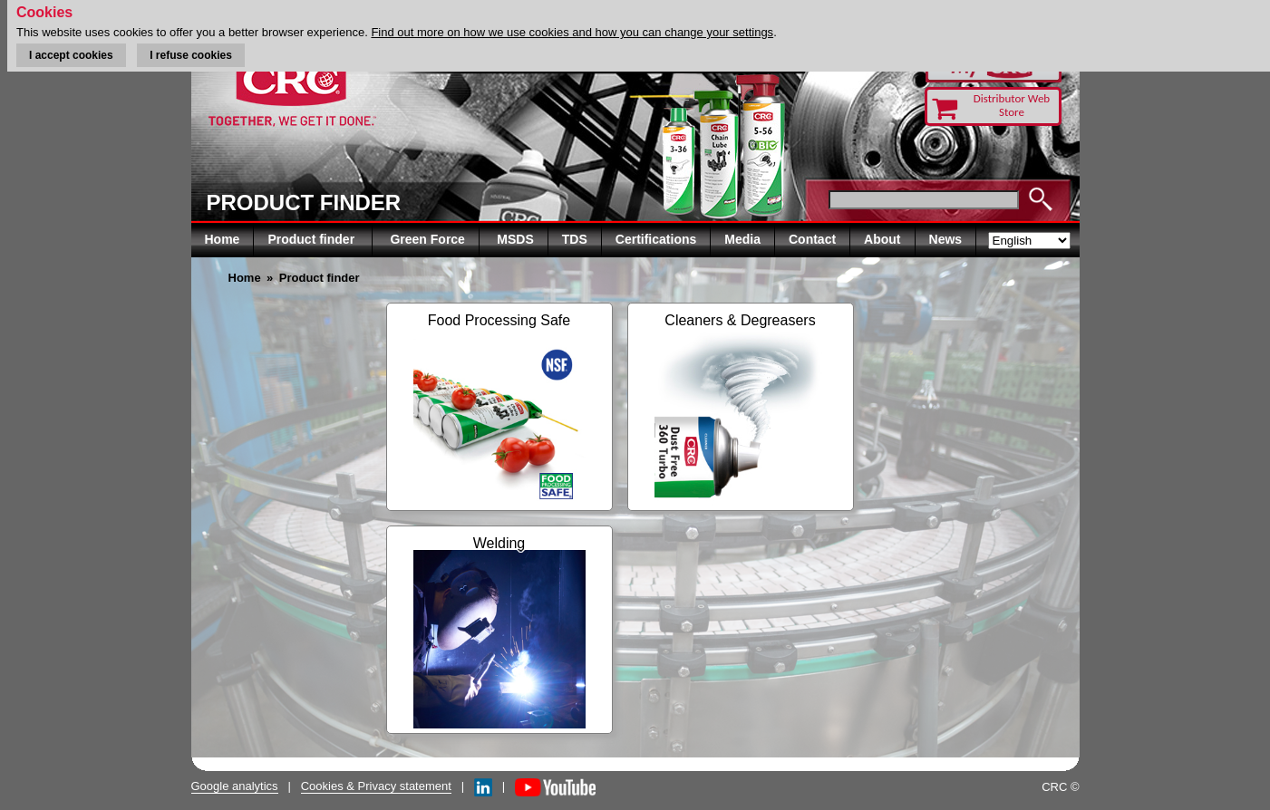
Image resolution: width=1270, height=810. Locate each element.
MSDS (515, 239)
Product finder (312, 239)
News (946, 239)
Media (742, 239)
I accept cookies (71, 55)
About (882, 239)
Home (222, 239)
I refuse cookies (191, 55)
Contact (812, 239)
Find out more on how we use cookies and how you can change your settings (572, 32)
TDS (574, 239)
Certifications (656, 239)
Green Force (427, 239)
